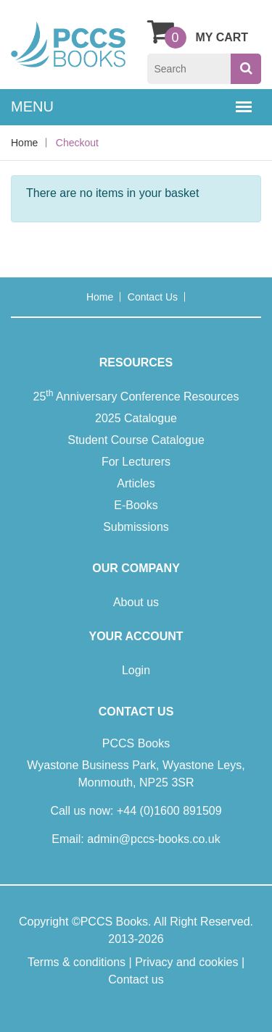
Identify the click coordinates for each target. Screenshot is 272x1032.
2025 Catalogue (136, 418)
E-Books (135, 505)
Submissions (136, 527)
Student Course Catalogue (136, 440)
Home (24, 142)
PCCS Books (114, 921)
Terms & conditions (76, 962)
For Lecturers (136, 462)
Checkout (77, 142)
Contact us (153, 297)
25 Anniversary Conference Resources (136, 395)
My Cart (198, 31)
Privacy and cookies (186, 962)
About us (136, 602)
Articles (135, 483)
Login (136, 670)
